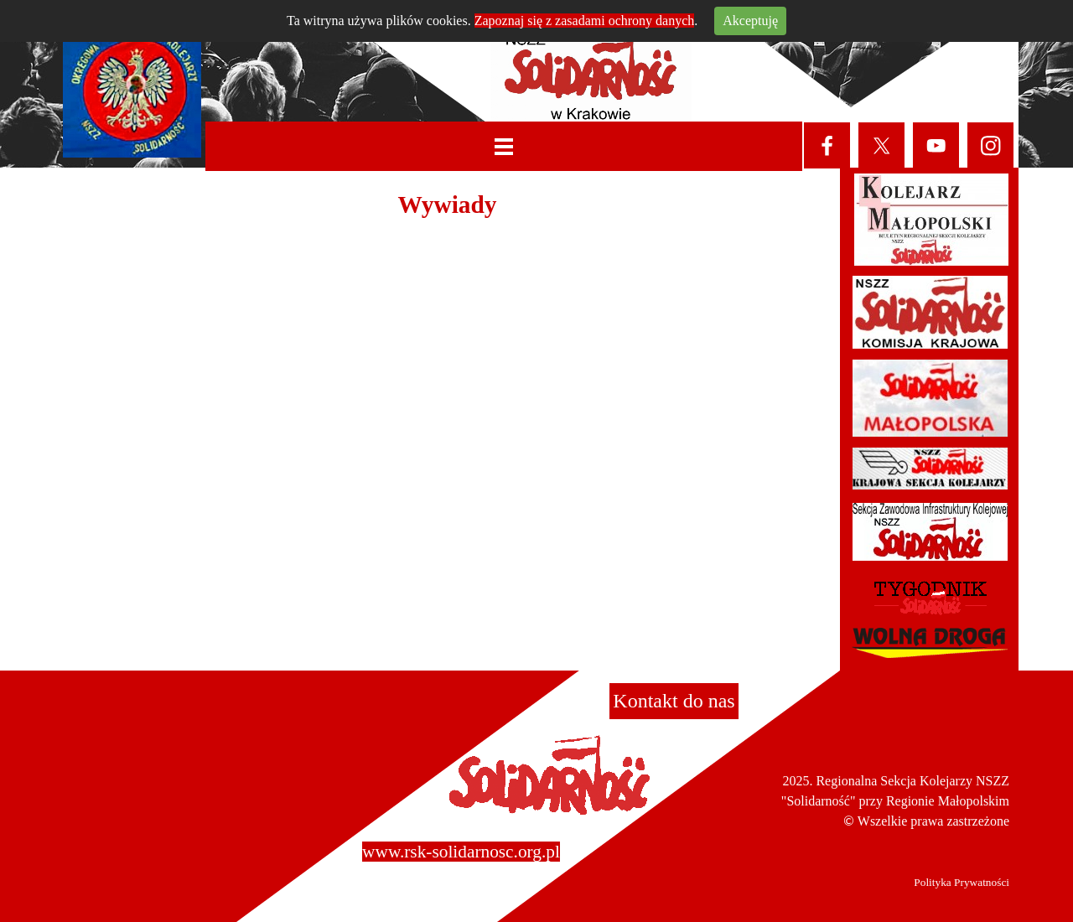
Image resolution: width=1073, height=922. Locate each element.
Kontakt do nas (673, 701)
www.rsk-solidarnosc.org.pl (461, 852)
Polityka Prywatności (961, 882)
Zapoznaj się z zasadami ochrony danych (584, 20)
